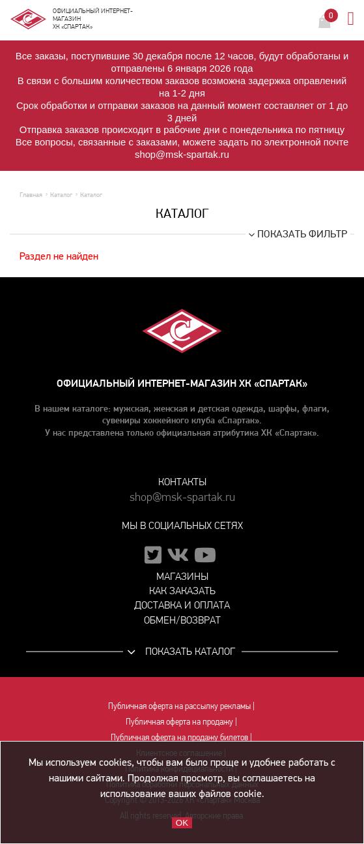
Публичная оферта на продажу (179, 721)
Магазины (182, 576)
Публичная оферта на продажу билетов (179, 737)
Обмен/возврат (182, 620)
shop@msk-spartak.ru (182, 497)
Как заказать (182, 590)
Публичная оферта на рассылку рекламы (179, 706)
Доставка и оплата (182, 605)
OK (182, 823)
